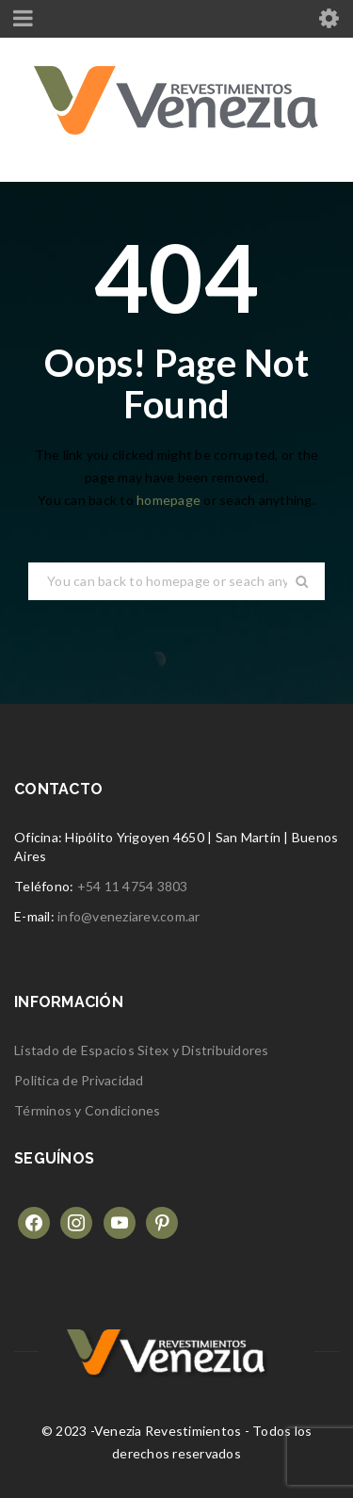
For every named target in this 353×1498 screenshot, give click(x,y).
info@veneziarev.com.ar (129, 916)
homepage (168, 500)
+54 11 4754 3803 (132, 886)
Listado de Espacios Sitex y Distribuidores (141, 1050)
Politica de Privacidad (79, 1080)
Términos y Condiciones (87, 1110)
